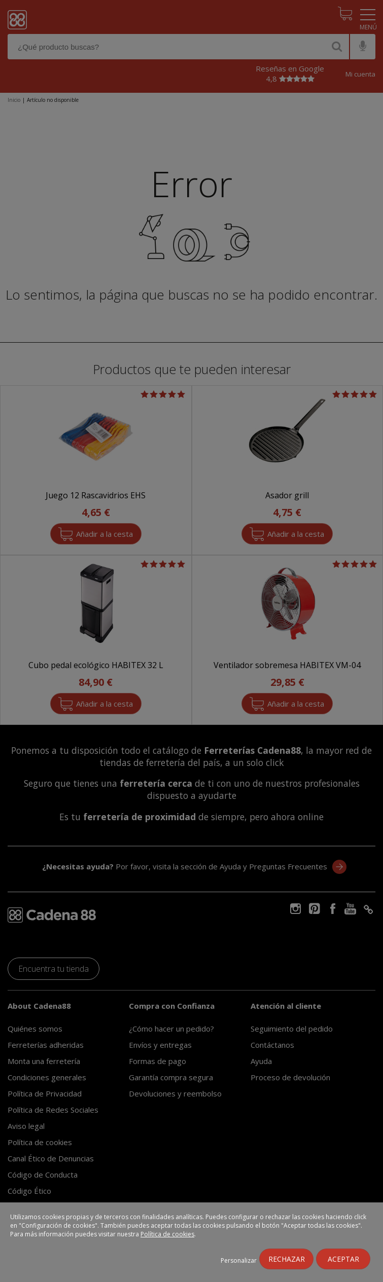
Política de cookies (167, 1234)
